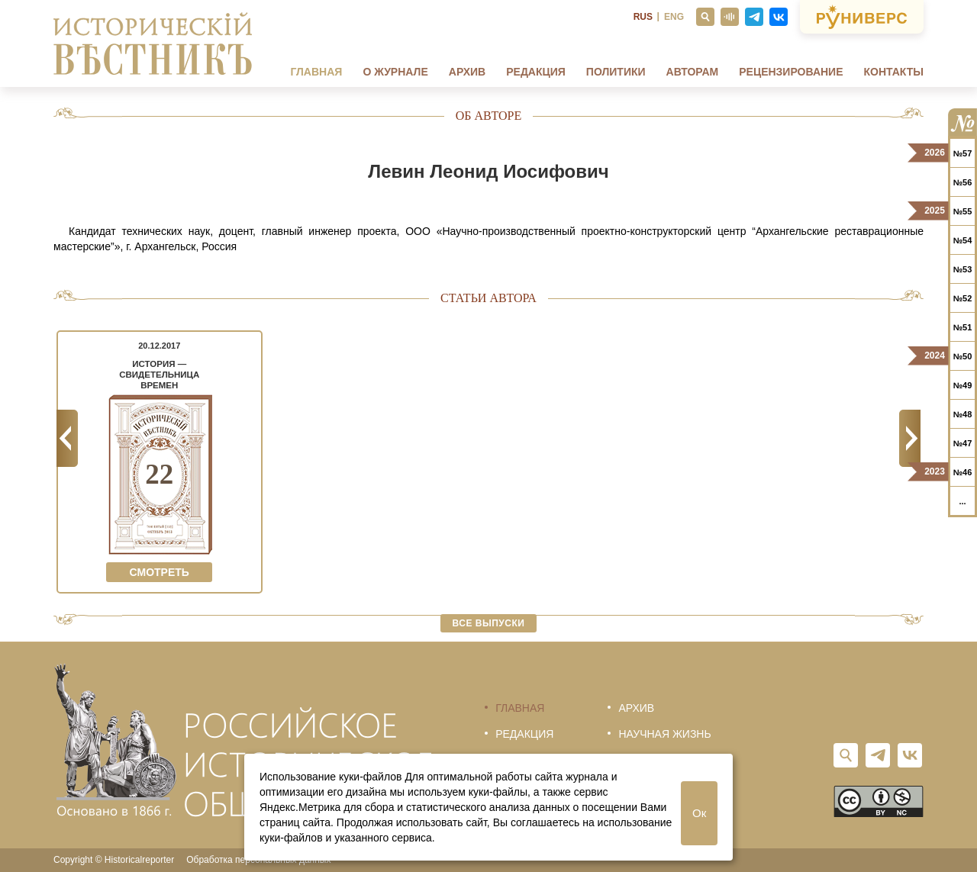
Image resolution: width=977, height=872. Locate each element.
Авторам (692, 72)
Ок (699, 812)
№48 (962, 414)
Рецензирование (791, 72)
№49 (962, 385)
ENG (674, 16)
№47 (962, 443)
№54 (962, 240)
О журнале (395, 72)
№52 (962, 298)
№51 (962, 327)
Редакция (536, 72)
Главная (316, 72)
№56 (962, 182)
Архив (467, 72)
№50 (962, 356)
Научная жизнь (664, 734)
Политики (616, 72)
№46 (962, 472)
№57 (962, 153)
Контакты (894, 72)
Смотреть (159, 572)
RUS (643, 16)
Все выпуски (489, 623)
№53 (962, 269)
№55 (962, 211)
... (962, 501)
